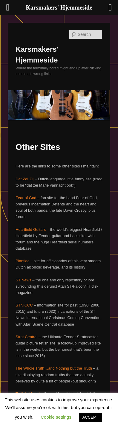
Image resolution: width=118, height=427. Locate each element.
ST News (23, 280)
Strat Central (26, 337)
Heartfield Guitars (31, 229)
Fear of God (26, 198)
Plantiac (22, 261)
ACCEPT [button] (90, 417)
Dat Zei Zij (24, 179)
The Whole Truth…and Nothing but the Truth (54, 368)
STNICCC (24, 305)
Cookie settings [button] (56, 417)
